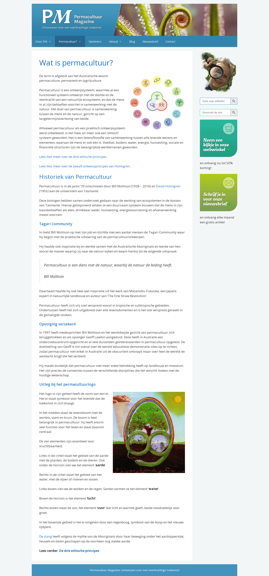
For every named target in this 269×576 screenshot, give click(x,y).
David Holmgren (168, 186)
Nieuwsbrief (150, 41)
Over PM (45, 41)
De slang (45, 536)
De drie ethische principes (79, 551)
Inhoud (117, 41)
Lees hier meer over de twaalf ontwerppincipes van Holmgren (84, 166)
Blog (132, 41)
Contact (170, 41)
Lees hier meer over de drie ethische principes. (73, 156)
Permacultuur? (72, 41)
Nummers (95, 41)
